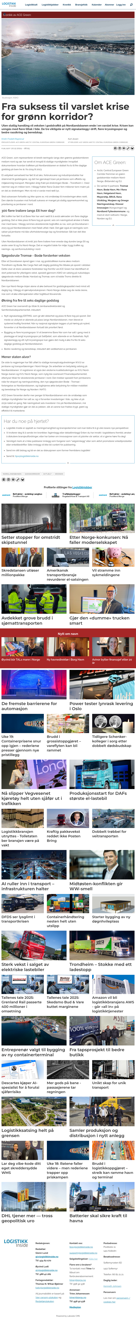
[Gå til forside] (9, 5)
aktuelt (47, 474)
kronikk (59, 474)
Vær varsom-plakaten (46, 1297)
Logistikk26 (31, 4)
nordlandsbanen (12, 474)
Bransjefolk (81, 4)
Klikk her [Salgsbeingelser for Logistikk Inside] (93, 1258)
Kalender (97, 4)
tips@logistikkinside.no (27, 456)
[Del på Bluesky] (132, 148)
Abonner (109, 4)
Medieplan (75, 1307)
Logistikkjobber (50, 4)
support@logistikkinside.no (83, 1253)
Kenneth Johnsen (112, 1286)
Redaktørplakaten (44, 1301)
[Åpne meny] (5, 14)
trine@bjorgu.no (77, 1280)
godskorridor (32, 474)
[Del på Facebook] (115, 148)
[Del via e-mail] (124, 148)
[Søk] (131, 4)
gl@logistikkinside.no (46, 1256)
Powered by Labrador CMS (68, 1316)
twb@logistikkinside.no (47, 1287)
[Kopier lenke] (128, 148)
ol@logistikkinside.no (46, 1270)
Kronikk (67, 4)
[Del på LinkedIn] (120, 148)
